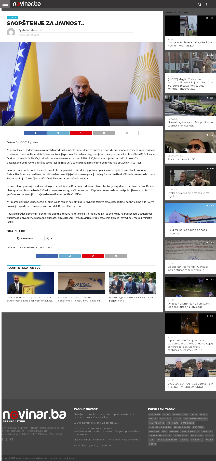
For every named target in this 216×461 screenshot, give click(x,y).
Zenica (209, 436)
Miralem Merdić (30, 30)
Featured (32, 247)
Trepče (184, 440)
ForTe (152, 444)
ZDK (151, 440)
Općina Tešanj (180, 415)
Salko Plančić (156, 423)
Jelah (194, 415)
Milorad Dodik (182, 427)
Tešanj (166, 415)
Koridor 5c (197, 440)
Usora (209, 440)
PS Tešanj (198, 427)
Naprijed (154, 431)
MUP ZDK (207, 431)
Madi (164, 431)
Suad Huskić (187, 423)
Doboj (203, 415)
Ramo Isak (45, 247)
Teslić (177, 419)
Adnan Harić (181, 436)
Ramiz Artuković (190, 431)
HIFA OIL (174, 431)
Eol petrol (197, 436)
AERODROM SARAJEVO (160, 436)
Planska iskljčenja (167, 440)
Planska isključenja (160, 427)
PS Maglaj (172, 423)
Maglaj (153, 419)
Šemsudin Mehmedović (195, 419)
